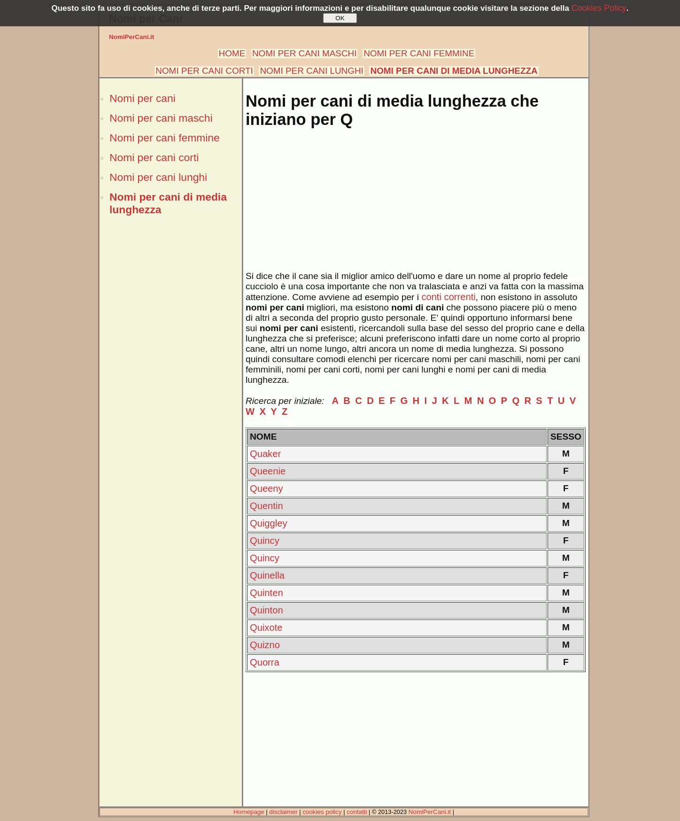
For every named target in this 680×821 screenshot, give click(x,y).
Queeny (266, 488)
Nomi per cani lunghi (158, 177)
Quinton (266, 610)
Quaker (265, 454)
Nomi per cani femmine (164, 138)
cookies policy (322, 811)
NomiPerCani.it (131, 36)
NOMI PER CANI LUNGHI (311, 71)
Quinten (266, 593)
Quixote (266, 627)
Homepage (248, 811)
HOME (232, 53)
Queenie (268, 471)
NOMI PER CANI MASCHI (304, 53)
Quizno (265, 645)
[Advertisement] (170, 382)
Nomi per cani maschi (160, 118)
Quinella (267, 575)
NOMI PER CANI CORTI (204, 71)
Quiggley (268, 523)
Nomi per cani (142, 98)
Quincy (264, 540)
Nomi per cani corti (154, 157)
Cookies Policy (599, 8)
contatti (357, 811)
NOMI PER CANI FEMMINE (418, 53)
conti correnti (448, 297)
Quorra (264, 662)
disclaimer (283, 811)
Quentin (266, 506)
